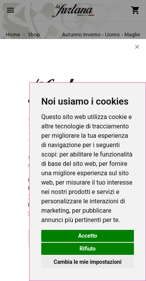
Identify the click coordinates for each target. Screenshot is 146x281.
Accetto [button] (87, 236)
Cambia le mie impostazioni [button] (87, 262)
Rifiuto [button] (87, 248)
